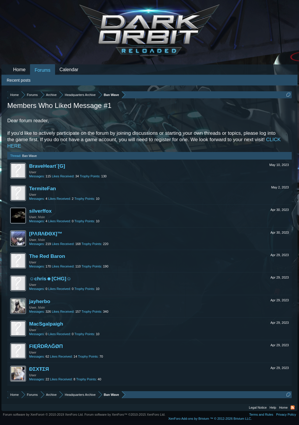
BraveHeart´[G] (47, 166)
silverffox (40, 211)
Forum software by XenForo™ (125, 414)
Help (273, 407)
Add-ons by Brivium (210, 418)
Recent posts (19, 80)
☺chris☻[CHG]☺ (50, 278)
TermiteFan (42, 188)
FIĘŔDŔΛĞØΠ (46, 346)
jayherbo (39, 301)
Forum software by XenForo (43, 414)
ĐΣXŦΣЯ (39, 369)
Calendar (68, 69)
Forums (42, 70)
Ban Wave (29, 156)
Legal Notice (258, 407)
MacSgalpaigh (46, 324)
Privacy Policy (286, 414)
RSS (293, 407)
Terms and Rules (261, 414)
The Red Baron (47, 256)
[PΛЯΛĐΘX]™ (45, 234)
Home (19, 69)
